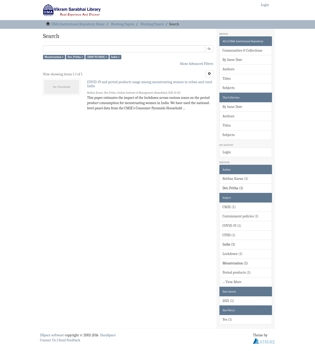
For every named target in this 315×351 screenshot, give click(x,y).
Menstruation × (54, 56)
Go (209, 48)
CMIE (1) (229, 207)
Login (227, 152)
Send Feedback (69, 340)
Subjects (229, 88)
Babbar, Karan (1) (235, 179)
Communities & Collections (242, 50)
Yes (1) (227, 319)
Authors (228, 69)
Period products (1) (237, 272)
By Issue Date (232, 60)
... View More (232, 282)
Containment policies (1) (241, 216)
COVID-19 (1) (232, 226)
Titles (227, 79)
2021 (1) (228, 301)
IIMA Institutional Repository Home (78, 24)
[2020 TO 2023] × (97, 56)
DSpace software (52, 335)
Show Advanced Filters (196, 64)
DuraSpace (108, 335)
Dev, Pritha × (75, 56)
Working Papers (122, 24)
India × (115, 56)
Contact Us (48, 340)
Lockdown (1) (233, 254)
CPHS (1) (229, 235)
